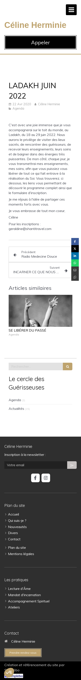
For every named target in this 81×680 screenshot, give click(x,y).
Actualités (16, 408)
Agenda (15, 400)
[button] (9, 672)
